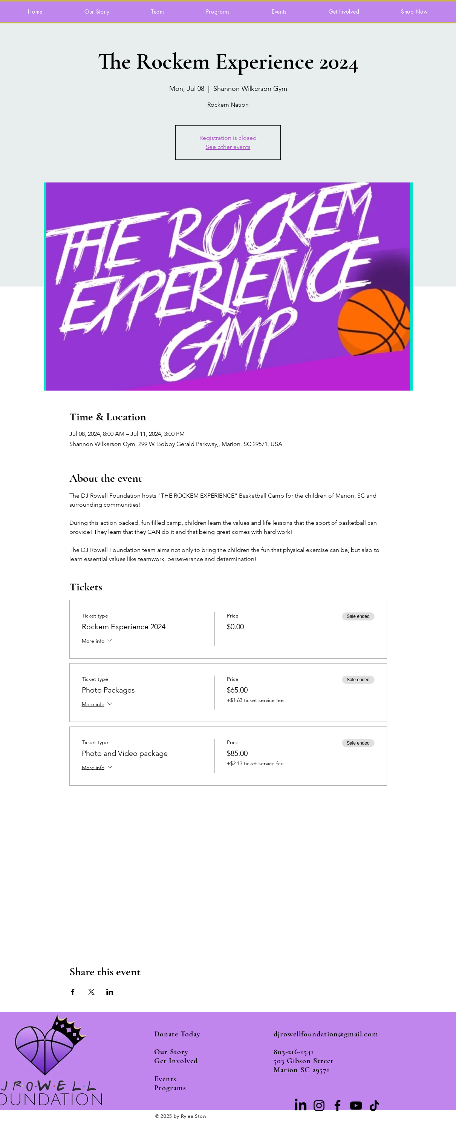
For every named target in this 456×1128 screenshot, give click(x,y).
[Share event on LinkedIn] (109, 992)
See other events (228, 146)
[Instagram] (319, 1105)
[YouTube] (356, 1105)
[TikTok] (374, 1105)
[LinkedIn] (300, 1105)
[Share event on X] (91, 992)
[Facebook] (337, 1105)
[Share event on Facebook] (73, 992)
